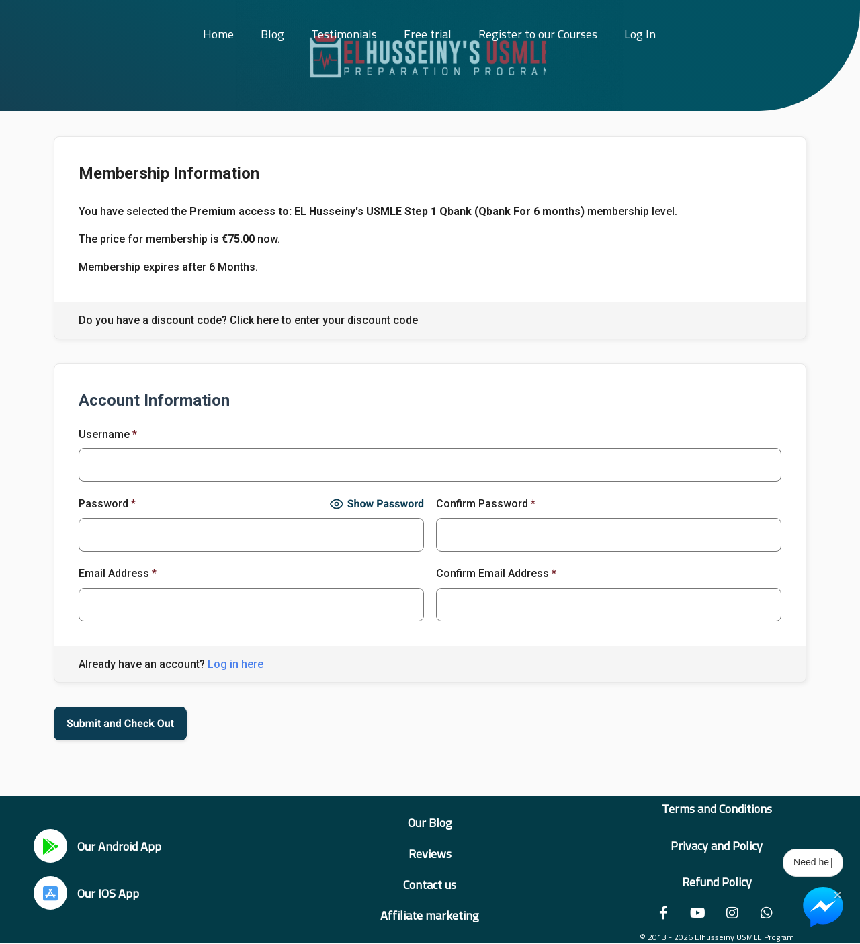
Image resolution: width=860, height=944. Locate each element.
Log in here (235, 664)
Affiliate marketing (429, 915)
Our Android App (119, 846)
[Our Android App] (50, 846)
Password (107, 503)
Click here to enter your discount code (324, 320)
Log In (640, 34)
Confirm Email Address (496, 573)
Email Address (118, 573)
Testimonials (344, 34)
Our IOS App (108, 893)
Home (218, 34)
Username (108, 434)
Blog (272, 34)
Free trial (428, 34)
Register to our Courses (537, 34)
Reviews (430, 854)
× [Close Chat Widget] (837, 894)
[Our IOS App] (50, 893)
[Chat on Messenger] (823, 907)
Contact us (429, 884)
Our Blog (430, 823)
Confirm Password (485, 503)
